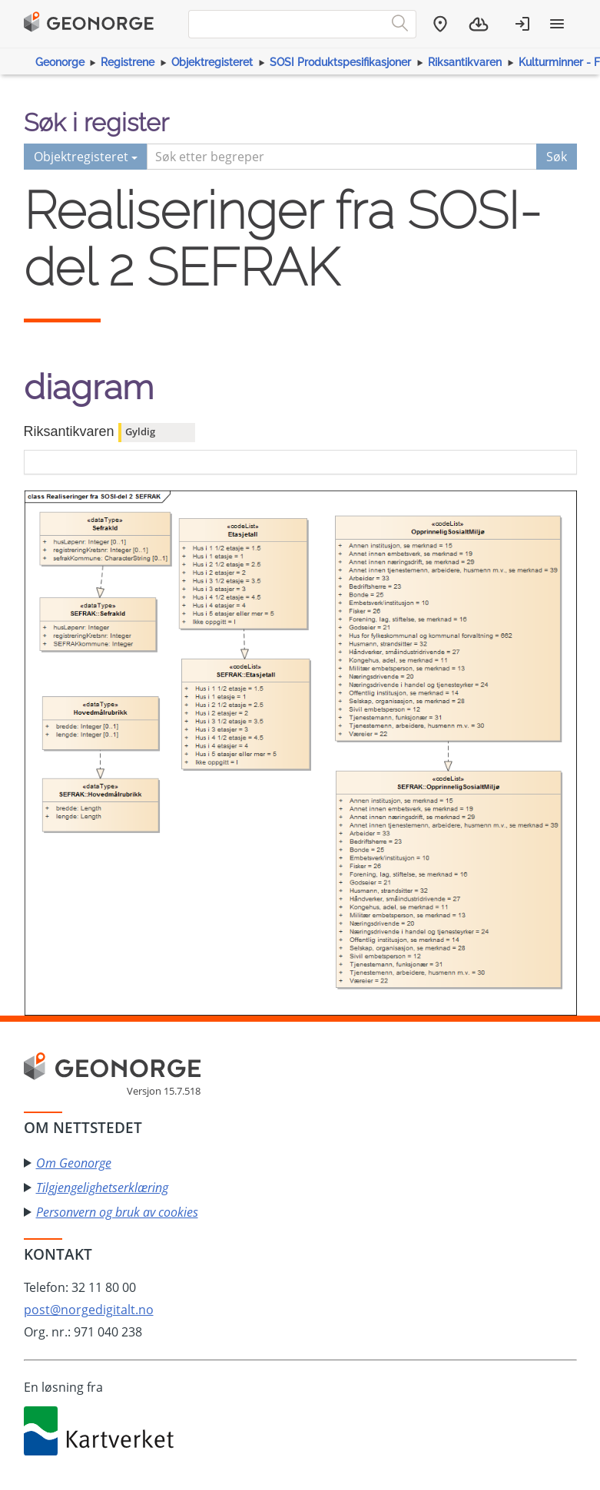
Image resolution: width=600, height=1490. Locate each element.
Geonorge (60, 62)
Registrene (127, 62)
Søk (556, 156)
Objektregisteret (212, 62)
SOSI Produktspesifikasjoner (340, 62)
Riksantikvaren (465, 62)
